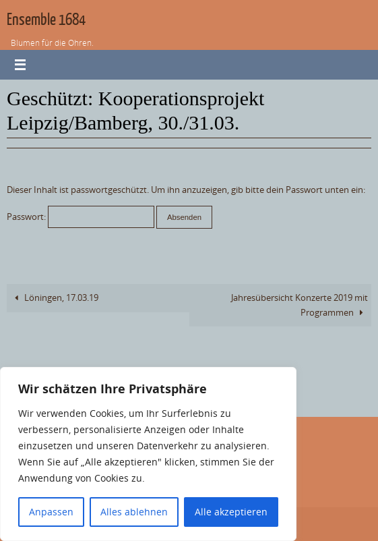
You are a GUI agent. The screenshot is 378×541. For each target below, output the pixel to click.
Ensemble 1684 (46, 20)
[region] (148, 454)
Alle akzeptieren (231, 511)
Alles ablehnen (134, 511)
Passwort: (80, 217)
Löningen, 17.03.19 (54, 298)
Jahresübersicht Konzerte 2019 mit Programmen (299, 305)
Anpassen (51, 511)
